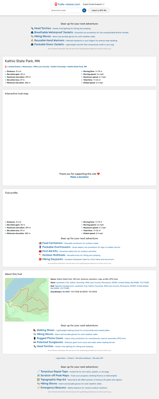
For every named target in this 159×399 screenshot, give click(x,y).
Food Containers (52, 243)
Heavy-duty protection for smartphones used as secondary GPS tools (95, 338)
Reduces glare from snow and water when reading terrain (90, 342)
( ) (102, 282)
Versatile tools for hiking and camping (83, 255)
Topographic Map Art (53, 379)
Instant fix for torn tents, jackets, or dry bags (89, 372)
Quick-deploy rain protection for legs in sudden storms (96, 247)
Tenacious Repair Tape (54, 371)
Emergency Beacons (53, 387)
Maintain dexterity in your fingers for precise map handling (91, 41)
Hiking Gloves (42, 36)
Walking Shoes (45, 330)
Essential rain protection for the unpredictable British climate (101, 32)
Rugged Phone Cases (50, 338)
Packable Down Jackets (49, 44)
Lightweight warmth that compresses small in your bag (90, 44)
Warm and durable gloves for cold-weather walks (74, 36)
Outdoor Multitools (53, 255)
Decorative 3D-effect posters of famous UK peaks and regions (95, 380)
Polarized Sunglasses (50, 342)
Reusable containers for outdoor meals (81, 243)
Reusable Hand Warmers (49, 40)
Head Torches (42, 28)
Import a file (99, 10)
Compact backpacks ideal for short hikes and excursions (89, 259)
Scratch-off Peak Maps (55, 375)
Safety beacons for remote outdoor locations (87, 388)
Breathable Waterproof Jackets (53, 32)
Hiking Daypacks (52, 259)
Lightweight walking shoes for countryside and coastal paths (83, 330)
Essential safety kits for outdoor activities (78, 251)
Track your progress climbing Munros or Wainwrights (94, 376)
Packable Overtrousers (56, 246)
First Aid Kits (50, 251)
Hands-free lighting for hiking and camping (72, 28)
